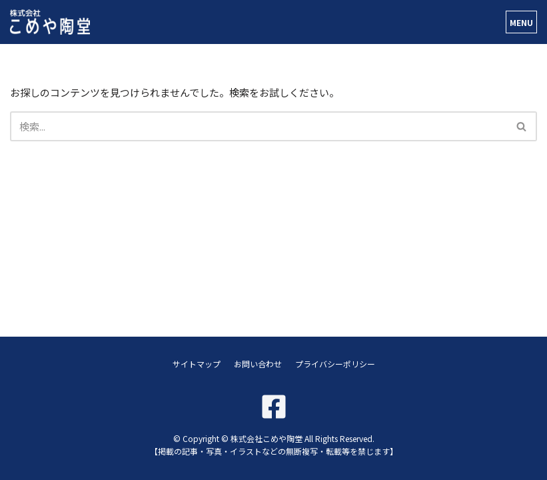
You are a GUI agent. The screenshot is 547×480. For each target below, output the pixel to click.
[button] (521, 126)
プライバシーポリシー (335, 363)
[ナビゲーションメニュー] (521, 22)
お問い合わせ (258, 363)
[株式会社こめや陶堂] (50, 22)
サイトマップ (197, 363)
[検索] (258, 126)
